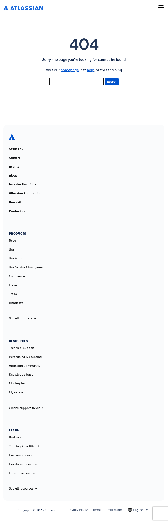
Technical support (22, 348)
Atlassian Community (24, 365)
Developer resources (23, 464)
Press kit (15, 202)
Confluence (17, 276)
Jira (11, 249)
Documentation (20, 455)
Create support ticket (26, 408)
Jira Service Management (27, 267)
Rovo (12, 240)
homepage (70, 70)
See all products (22, 318)
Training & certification (25, 446)
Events (14, 166)
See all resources (23, 488)
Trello (13, 294)
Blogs (13, 175)
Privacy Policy (78, 509)
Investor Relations (22, 184)
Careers (14, 157)
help (90, 70)
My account (17, 392)
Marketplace (18, 383)
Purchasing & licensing (25, 356)
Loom (13, 285)
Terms (97, 509)
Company (16, 148)
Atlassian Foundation (25, 193)
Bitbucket (16, 303)
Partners (15, 437)
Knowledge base (21, 374)
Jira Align (15, 258)
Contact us (17, 211)
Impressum (115, 509)
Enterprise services (22, 473)
